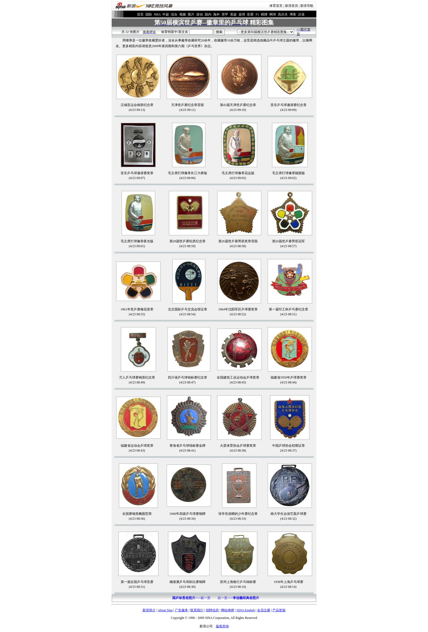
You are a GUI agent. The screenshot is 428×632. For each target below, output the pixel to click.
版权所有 (222, 626)
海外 (216, 14)
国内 (208, 14)
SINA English (245, 610)
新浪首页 (291, 6)
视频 (182, 14)
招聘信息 (212, 610)
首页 (140, 14)
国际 (148, 14)
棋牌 (264, 14)
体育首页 (276, 6)
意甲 (225, 14)
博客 (293, 14)
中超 (165, 14)
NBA (157, 14)
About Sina (165, 610)
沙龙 (301, 14)
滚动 (199, 14)
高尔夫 (283, 14)
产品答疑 (279, 610)
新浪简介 (149, 610)
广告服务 (181, 610)
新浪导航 (306, 6)
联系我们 (196, 610)
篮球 (242, 14)
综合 (174, 14)
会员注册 (263, 610)
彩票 (250, 14)
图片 (191, 14)
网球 (272, 14)
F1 (257, 14)
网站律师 (227, 610)
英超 (233, 14)
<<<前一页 (191, 598)
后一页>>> (238, 598)
